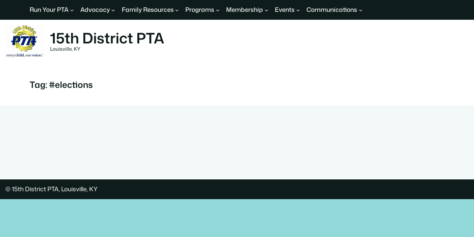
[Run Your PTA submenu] (72, 10)
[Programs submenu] (218, 10)
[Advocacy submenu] (113, 10)
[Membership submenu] (266, 10)
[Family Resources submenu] (177, 10)
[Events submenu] (298, 10)
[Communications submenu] (360, 10)
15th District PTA (107, 38)
